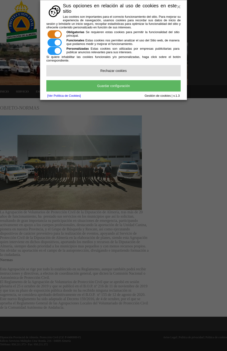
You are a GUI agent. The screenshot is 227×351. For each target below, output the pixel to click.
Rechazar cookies (113, 71)
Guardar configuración (113, 86)
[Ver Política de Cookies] (64, 95)
